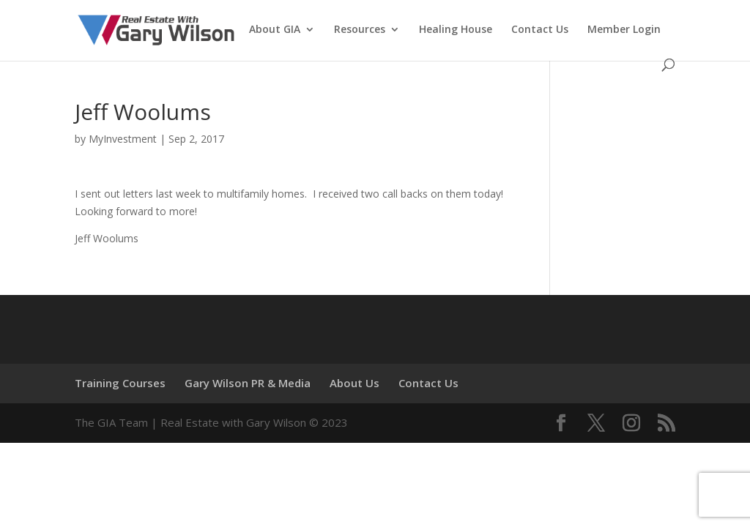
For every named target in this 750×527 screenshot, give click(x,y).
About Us (354, 382)
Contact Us (539, 30)
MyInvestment (123, 139)
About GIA (274, 30)
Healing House (455, 30)
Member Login (624, 30)
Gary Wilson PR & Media (248, 382)
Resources (359, 30)
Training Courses (120, 382)
